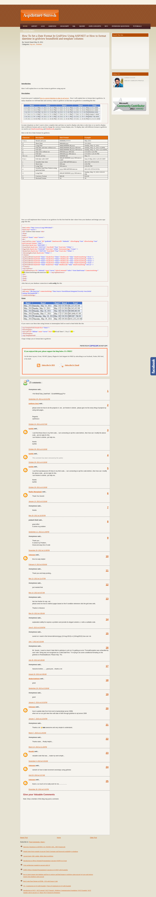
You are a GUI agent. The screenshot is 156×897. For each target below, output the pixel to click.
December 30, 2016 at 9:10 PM (39, 789)
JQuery (82, 26)
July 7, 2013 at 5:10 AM (36, 641)
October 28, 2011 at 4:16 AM (38, 449)
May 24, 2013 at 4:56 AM (37, 613)
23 (107, 753)
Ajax (43, 26)
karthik (31, 429)
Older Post (93, 837)
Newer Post (24, 837)
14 (107, 619)
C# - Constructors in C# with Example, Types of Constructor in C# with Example (47, 886)
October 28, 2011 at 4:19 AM (38, 487)
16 (107, 647)
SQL (74, 26)
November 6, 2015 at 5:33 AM (38, 761)
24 (107, 767)
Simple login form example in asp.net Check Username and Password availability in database (50, 851)
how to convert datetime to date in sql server (54, 98)
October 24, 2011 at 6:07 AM (38, 424)
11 (107, 570)
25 (107, 781)
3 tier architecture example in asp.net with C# (36, 865)
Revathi (31, 751)
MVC (106, 26)
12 (107, 584)
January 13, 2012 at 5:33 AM (38, 501)
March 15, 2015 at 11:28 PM (38, 747)
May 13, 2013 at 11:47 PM (37, 578)
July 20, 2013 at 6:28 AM (36, 660)
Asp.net (32, 44)
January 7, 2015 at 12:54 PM (38, 719)
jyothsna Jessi (34, 403)
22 (107, 738)
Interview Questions (120, 26)
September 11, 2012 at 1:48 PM (39, 532)
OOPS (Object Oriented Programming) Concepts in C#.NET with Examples (45, 870)
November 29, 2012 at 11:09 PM (39, 550)
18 (107, 680)
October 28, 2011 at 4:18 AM (38, 462)
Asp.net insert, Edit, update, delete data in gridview (38, 856)
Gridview (52, 26)
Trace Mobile (28, 31)
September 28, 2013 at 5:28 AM (39, 688)
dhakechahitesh (34, 679)
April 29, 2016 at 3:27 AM (37, 775)
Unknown (32, 555)
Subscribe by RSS (46, 365)
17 (107, 666)
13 (107, 598)
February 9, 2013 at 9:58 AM (38, 564)
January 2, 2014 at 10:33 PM (38, 702)
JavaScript (64, 26)
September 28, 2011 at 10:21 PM (39, 399)
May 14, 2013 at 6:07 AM (37, 593)
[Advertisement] (105, 15)
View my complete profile (134, 80)
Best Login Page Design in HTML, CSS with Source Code (40, 881)
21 (107, 724)
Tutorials (137, 26)
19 (107, 694)
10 (107, 556)
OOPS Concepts (95, 26)
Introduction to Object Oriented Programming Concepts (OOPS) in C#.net (45, 861)
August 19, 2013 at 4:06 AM (37, 674)
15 (107, 633)
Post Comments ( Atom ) (37, 842)
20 (107, 708)
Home (25, 26)
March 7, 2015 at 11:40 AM (37, 733)
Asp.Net (34, 26)
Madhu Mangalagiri (35, 492)
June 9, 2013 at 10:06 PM (37, 627)
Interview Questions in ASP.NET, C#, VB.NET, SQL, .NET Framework (44, 847)
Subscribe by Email (69, 365)
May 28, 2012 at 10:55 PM (37, 515)
